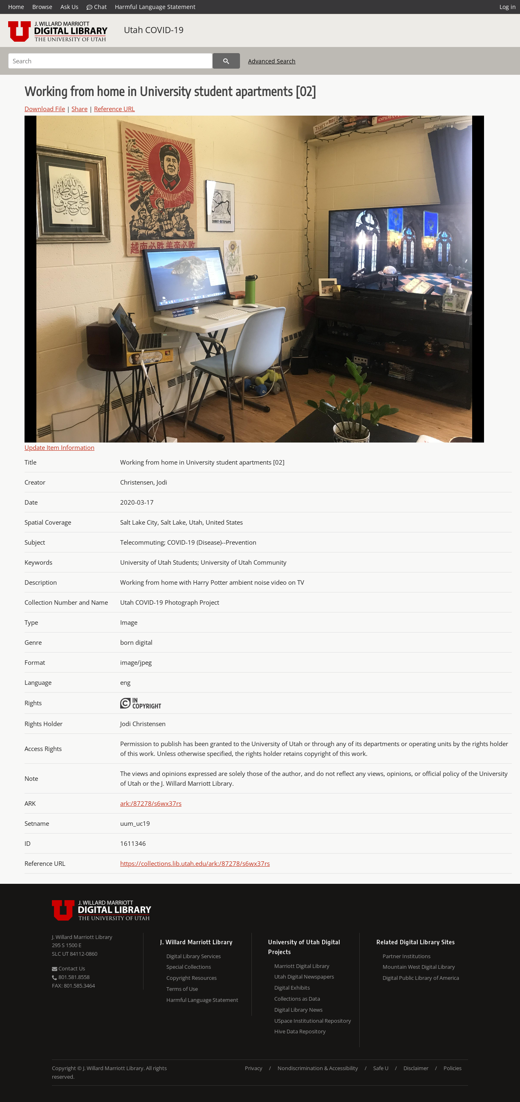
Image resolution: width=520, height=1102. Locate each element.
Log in (508, 7)
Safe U (380, 1068)
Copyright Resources (191, 977)
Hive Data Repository (300, 1031)
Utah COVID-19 (154, 30)
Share (79, 109)
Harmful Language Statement (155, 7)
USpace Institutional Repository (312, 1020)
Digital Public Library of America (421, 977)
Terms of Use (182, 988)
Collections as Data (297, 998)
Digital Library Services (193, 956)
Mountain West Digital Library (419, 966)
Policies (453, 1068)
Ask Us (69, 7)
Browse (42, 7)
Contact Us (68, 968)
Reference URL (114, 109)
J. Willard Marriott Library (82, 937)
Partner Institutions (406, 956)
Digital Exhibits (292, 987)
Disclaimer (415, 1068)
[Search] (110, 61)
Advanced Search (272, 61)
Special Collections (188, 966)
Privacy (253, 1068)
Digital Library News (298, 1009)
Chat (97, 7)
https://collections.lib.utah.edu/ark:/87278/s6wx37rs (195, 863)
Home (16, 7)
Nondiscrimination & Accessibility (318, 1068)
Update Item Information (59, 447)
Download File (45, 109)
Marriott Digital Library (301, 966)
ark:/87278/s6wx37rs (151, 803)
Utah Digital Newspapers (304, 976)
